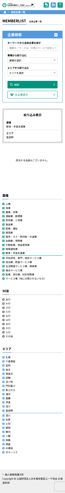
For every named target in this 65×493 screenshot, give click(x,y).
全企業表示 (32, 95)
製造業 (9, 224)
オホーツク (12, 452)
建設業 (9, 232)
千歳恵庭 (10, 361)
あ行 (8, 299)
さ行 (8, 307)
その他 (9, 336)
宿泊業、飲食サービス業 (19, 262)
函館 (8, 377)
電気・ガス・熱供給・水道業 (21, 236)
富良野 (9, 410)
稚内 (8, 432)
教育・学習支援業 (15, 253)
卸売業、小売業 (14, 220)
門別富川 (10, 386)
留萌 (8, 427)
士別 (8, 423)
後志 (8, 369)
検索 (32, 85)
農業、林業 (12, 212)
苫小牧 (9, 382)
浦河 (8, 394)
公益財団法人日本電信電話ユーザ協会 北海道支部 (18, 5)
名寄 (8, 419)
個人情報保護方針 (14, 474)
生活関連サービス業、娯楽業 (21, 266)
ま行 (8, 324)
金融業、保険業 (14, 240)
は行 (8, 320)
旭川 (8, 406)
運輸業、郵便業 (14, 216)
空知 (8, 365)
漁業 (8, 208)
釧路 (8, 440)
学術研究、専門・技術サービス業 (24, 258)
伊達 (8, 402)
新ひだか (10, 390)
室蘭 (8, 398)
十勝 (8, 436)
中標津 (9, 448)
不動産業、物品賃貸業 (18, 245)
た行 (8, 312)
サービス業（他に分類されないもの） (26, 278)
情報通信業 (12, 249)
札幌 (8, 357)
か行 (8, 303)
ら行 (8, 332)
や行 (8, 328)
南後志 (9, 373)
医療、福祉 (12, 228)
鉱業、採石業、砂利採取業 (20, 274)
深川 (8, 415)
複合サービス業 (14, 270)
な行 (8, 316)
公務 (8, 204)
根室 (8, 444)
